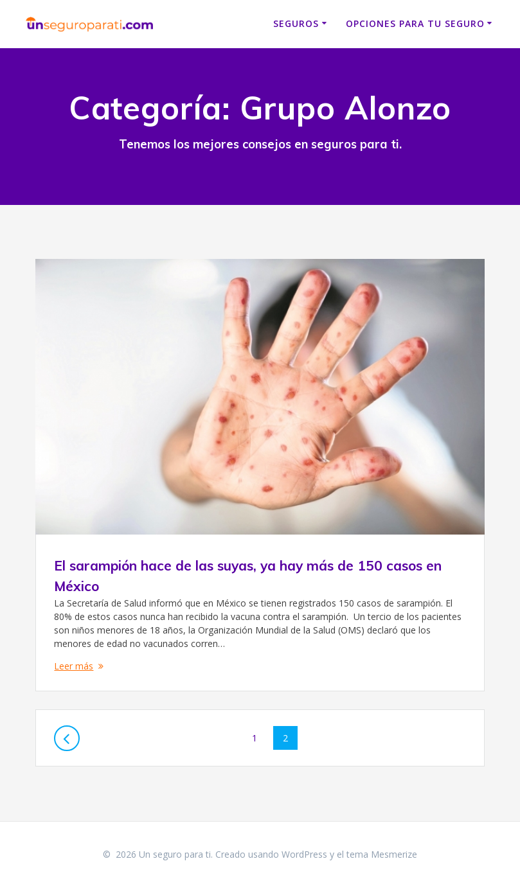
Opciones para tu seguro (415, 23)
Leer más (73, 666)
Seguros (296, 23)
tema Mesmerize (381, 854)
